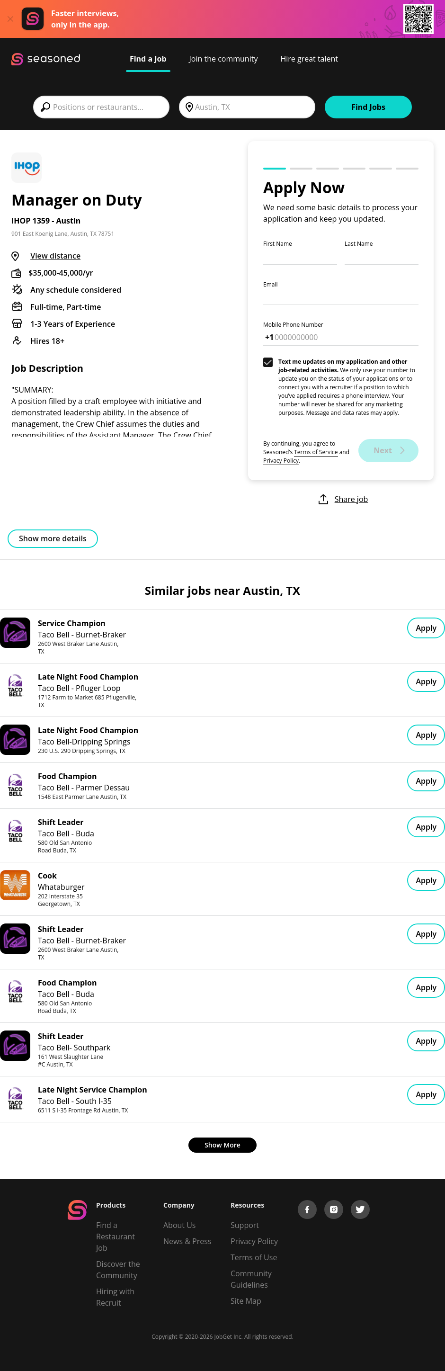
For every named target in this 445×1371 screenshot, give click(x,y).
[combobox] (101, 107)
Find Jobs (368, 107)
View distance (55, 256)
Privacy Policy (281, 461)
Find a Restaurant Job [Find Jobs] (115, 1236)
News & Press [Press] (187, 1241)
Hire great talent (309, 59)
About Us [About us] (179, 1225)
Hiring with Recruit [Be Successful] (115, 1297)
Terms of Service (316, 452)
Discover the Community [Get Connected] (118, 1270)
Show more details (53, 538)
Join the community (223, 59)
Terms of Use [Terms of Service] (254, 1257)
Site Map (246, 1301)
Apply (426, 628)
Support (245, 1225)
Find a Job (148, 59)
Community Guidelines (251, 1279)
